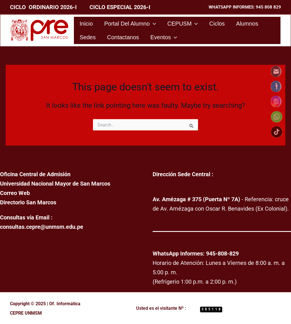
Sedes (88, 37)
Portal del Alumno (130, 23)
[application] (153, 23)
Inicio (86, 23)
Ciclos (217, 23)
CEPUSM (182, 23)
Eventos (163, 37)
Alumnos (247, 23)
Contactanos (123, 37)
